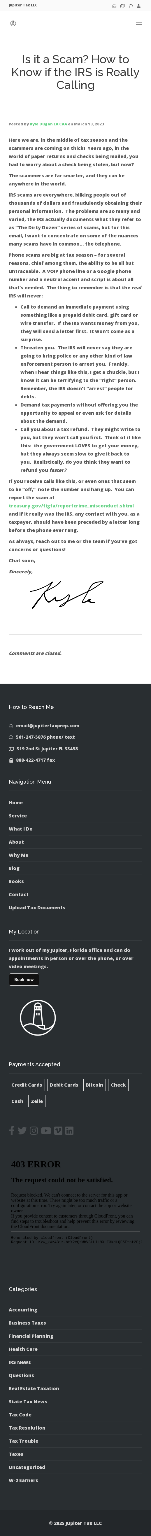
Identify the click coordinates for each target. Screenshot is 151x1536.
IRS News (20, 1362)
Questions (21, 1375)
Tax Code (20, 1414)
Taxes (16, 1454)
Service (18, 815)
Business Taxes (27, 1323)
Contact (19, 894)
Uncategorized (27, 1467)
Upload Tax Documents (37, 907)
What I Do (21, 829)
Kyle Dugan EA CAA (48, 124)
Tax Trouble (23, 1441)
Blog (14, 868)
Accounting (23, 1309)
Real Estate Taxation (34, 1388)
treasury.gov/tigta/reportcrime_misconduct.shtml (71, 505)
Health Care (23, 1349)
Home (16, 802)
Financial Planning (31, 1336)
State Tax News (28, 1401)
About (16, 842)
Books (16, 881)
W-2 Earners (23, 1480)
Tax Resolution (27, 1428)
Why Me (18, 855)
